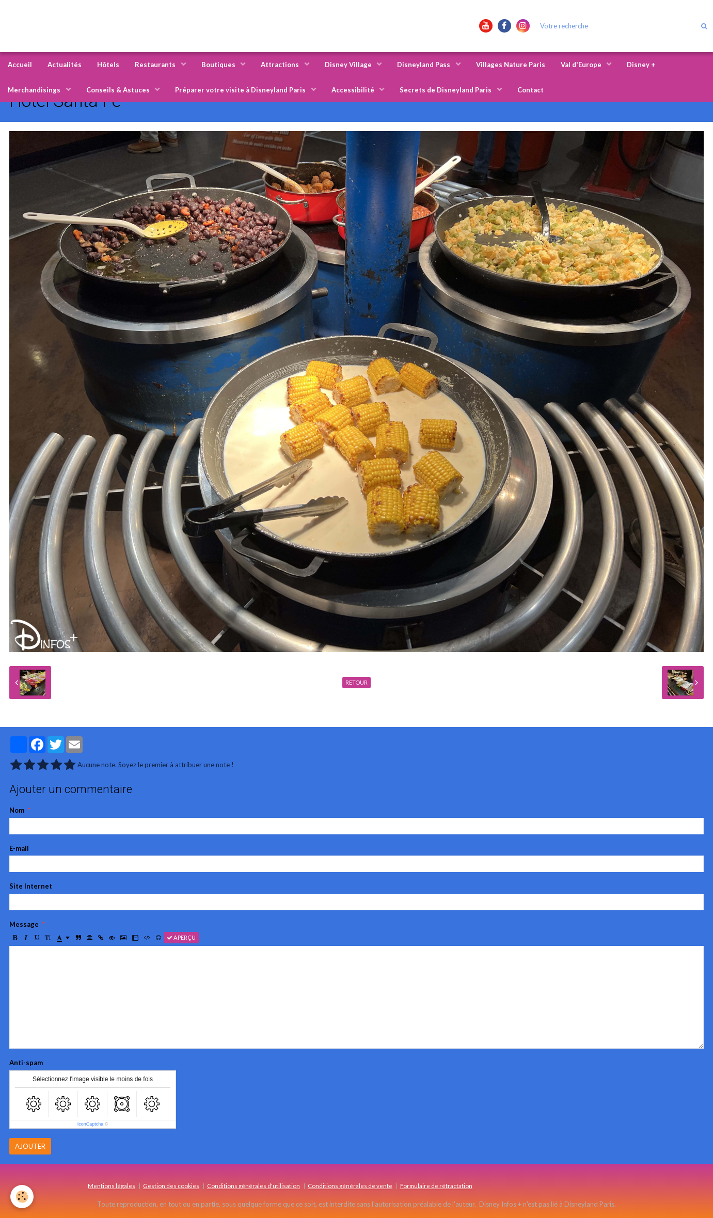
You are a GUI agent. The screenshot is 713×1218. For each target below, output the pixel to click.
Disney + (641, 64)
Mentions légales (111, 1185)
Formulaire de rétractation (436, 1185)
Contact (530, 90)
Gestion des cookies (171, 1185)
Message (24, 924)
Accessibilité (353, 90)
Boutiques (219, 64)
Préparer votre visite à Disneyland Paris (241, 90)
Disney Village (349, 64)
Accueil (20, 64)
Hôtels (108, 64)
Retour (356, 682)
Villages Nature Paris (510, 64)
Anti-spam (26, 1062)
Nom (16, 810)
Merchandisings (35, 90)
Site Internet (30, 886)
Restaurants (156, 64)
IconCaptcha (90, 1124)
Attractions (280, 64)
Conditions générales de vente (350, 1185)
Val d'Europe (582, 64)
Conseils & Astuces (118, 90)
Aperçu (181, 937)
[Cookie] (22, 1196)
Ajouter (30, 1146)
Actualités (64, 64)
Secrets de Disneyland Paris (446, 90)
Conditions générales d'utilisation (253, 1185)
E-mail (19, 848)
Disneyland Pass (424, 64)
